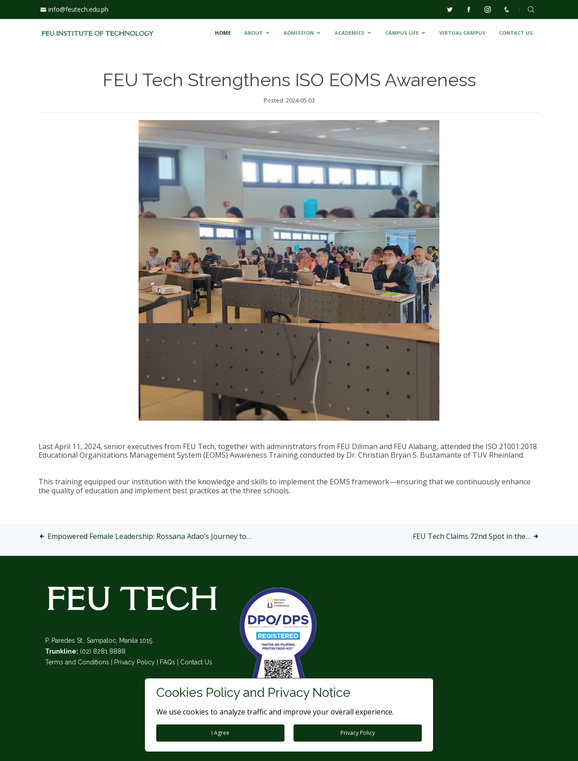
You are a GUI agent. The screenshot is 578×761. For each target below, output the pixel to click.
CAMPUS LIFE (402, 32)
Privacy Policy (134, 662)
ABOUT (253, 32)
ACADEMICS (349, 32)
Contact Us (196, 662)
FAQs (167, 662)
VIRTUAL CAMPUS (462, 32)
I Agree (220, 733)
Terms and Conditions (77, 662)
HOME (223, 32)
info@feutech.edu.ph (78, 9)
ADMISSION (299, 32)
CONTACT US (516, 32)
